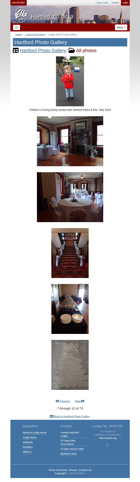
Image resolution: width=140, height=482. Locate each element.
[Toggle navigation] (16, 27)
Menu (120, 27)
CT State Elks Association (68, 442)
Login (125, 2)
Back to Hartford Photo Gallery (70, 416)
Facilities (28, 447)
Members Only (69, 453)
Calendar (28, 442)
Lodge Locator (102, 2)
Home (19, 34)
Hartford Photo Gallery (43, 50)
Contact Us (85, 470)
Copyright (60, 473)
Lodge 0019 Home (35, 34)
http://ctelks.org (107, 438)
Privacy (73, 470)
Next (79, 401)
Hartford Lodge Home (35, 432)
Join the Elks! (18, 2)
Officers (27, 452)
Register (115, 2)
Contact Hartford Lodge (70, 434)
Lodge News (29, 437)
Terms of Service (58, 470)
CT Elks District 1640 (72, 449)
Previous (63, 401)
